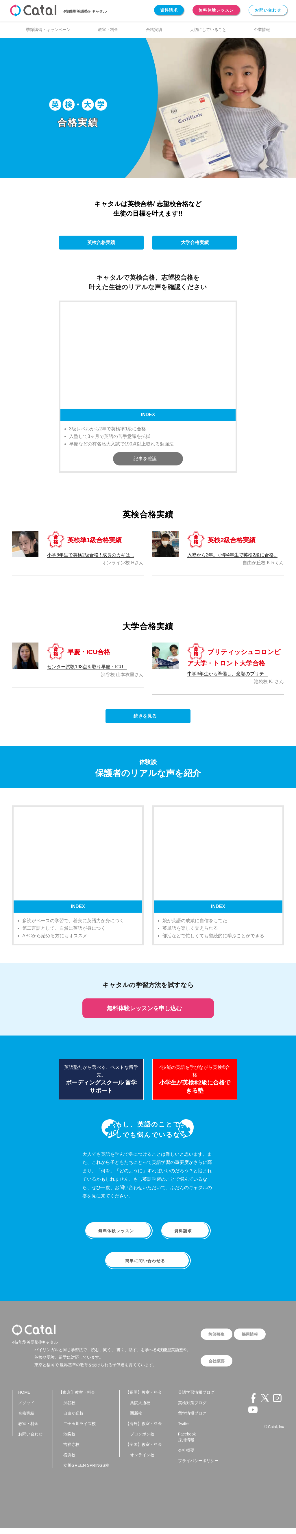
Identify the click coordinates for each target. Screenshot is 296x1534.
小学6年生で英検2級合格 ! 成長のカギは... (90, 554)
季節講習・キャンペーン (48, 29)
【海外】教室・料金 (143, 1429)
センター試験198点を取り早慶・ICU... (87, 666)
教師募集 (217, 1336)
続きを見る (148, 715)
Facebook (187, 1440)
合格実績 (154, 29)
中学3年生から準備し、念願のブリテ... (227, 673)
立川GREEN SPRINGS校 (86, 1471)
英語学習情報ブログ (196, 1398)
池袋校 (69, 1440)
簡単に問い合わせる (148, 1262)
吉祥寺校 (71, 1450)
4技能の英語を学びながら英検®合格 (194, 1079)
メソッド (26, 1408)
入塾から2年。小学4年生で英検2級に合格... (232, 554)
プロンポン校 (142, 1440)
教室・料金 (108, 29)
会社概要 (217, 1365)
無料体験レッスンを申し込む (148, 1008)
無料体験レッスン (216, 10)
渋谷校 (69, 1408)
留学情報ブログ (192, 1419)
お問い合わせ (268, 10)
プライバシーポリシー (198, 1466)
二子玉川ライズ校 (79, 1429)
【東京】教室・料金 (77, 1398)
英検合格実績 (101, 242)
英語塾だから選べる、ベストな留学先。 (101, 1079)
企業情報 (262, 29)
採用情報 (251, 1336)
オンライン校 (142, 1461)
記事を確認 (148, 458)
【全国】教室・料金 (143, 1450)
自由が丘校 (73, 1419)
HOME (24, 1398)
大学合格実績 (195, 242)
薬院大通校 (140, 1408)
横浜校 (69, 1461)
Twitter (184, 1429)
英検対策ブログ (192, 1408)
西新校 (136, 1419)
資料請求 (169, 10)
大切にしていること (208, 29)
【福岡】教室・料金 (143, 1398)
